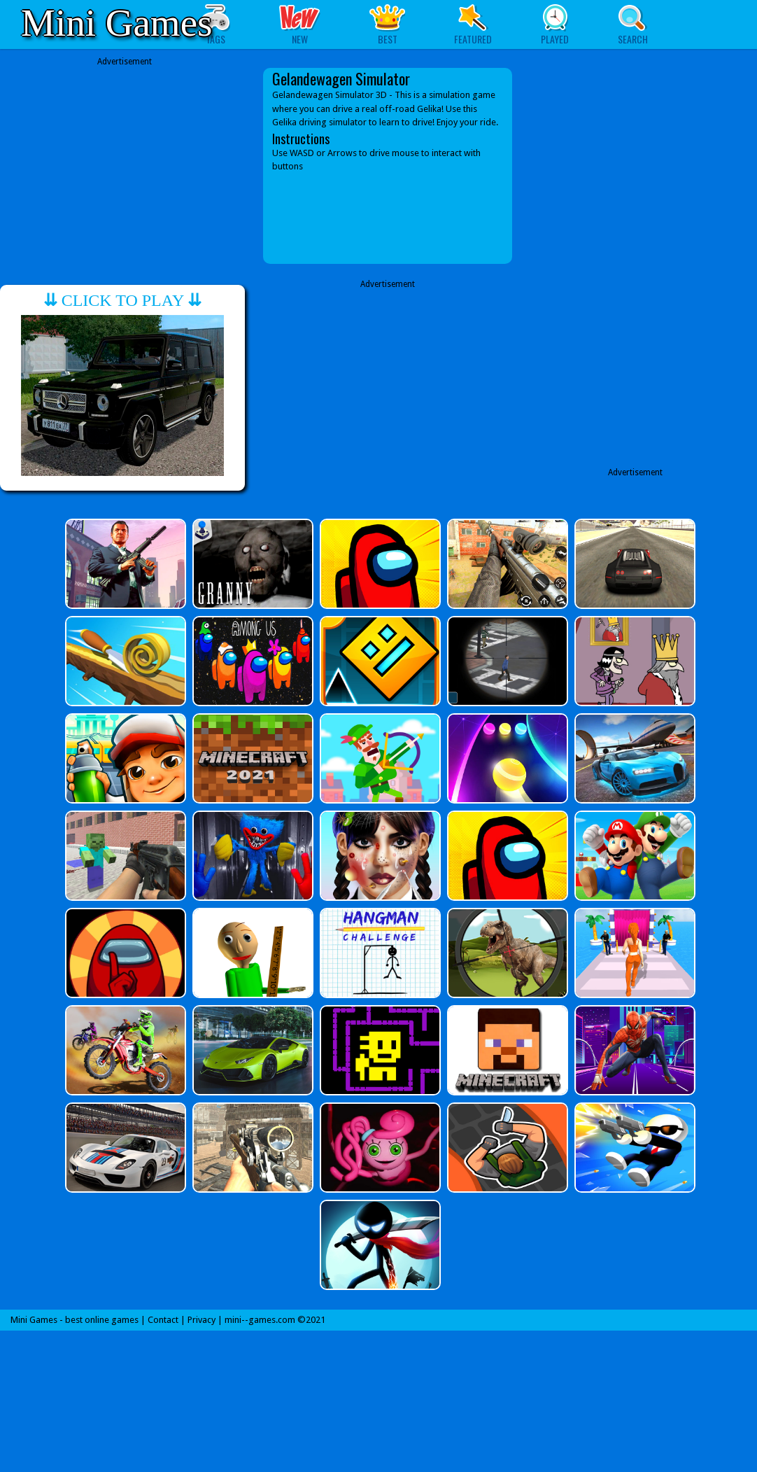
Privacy (201, 1320)
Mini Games (116, 22)
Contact (163, 1320)
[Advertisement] (124, 155)
